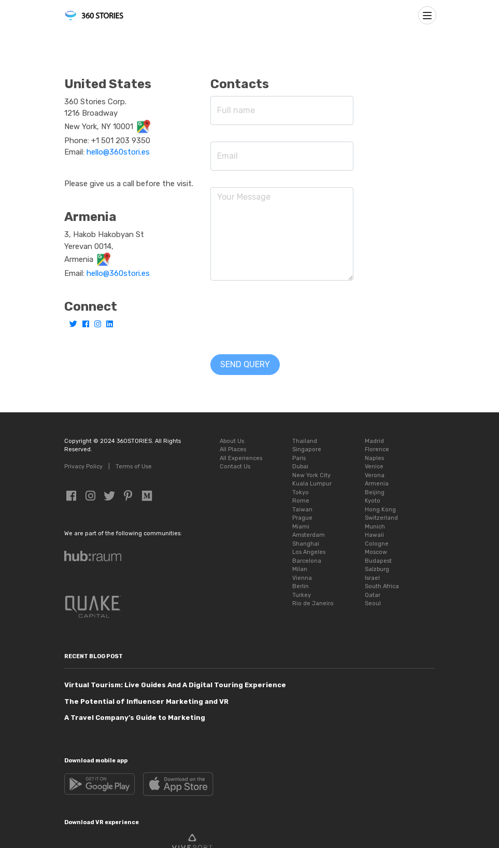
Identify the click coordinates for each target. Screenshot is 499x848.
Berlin (300, 586)
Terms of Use (134, 466)
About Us (232, 441)
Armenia (377, 483)
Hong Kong (380, 509)
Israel (372, 578)
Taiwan (302, 509)
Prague (302, 518)
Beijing (374, 492)
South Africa (382, 586)
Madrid (374, 441)
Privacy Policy (83, 466)
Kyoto (372, 500)
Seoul (373, 603)
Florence (377, 449)
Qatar (372, 595)
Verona (374, 475)
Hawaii (374, 535)
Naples (374, 458)
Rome (300, 500)
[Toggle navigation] (427, 15)
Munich (375, 526)
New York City (311, 475)
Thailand (304, 441)
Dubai (300, 466)
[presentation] (289, 317)
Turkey (301, 595)
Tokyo (300, 492)
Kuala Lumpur (312, 483)
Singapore (306, 449)
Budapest (378, 561)
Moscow (376, 552)
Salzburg (377, 569)
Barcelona (306, 561)
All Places (233, 449)
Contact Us (235, 466)
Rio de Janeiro (313, 603)
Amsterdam (308, 535)
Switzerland (381, 518)
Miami (300, 526)
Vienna (302, 578)
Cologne (377, 543)
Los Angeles (308, 552)
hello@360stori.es (118, 152)
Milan (299, 569)
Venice (374, 466)
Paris (299, 458)
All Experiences (241, 458)
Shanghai (305, 543)
